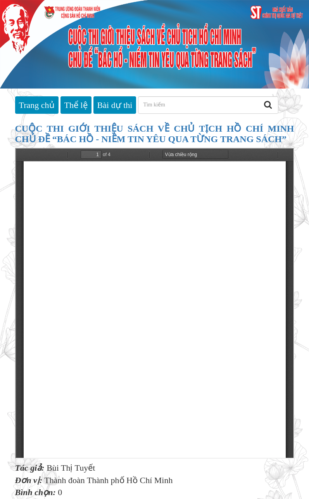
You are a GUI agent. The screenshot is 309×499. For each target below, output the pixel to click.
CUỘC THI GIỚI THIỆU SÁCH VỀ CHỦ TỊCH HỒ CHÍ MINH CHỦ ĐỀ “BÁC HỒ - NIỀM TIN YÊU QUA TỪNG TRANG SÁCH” (154, 133)
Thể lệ (76, 105)
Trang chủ (37, 105)
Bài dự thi (115, 105)
